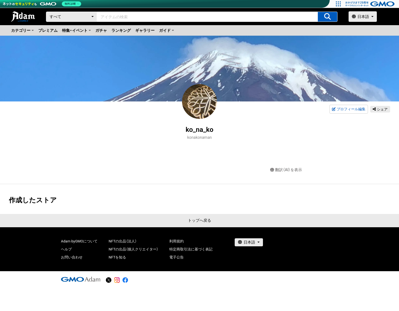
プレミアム (48, 30)
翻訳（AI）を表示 (286, 170)
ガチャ (101, 30)
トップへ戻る (199, 220)
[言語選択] (363, 16)
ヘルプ (66, 249)
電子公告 (176, 257)
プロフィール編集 (348, 109)
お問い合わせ (72, 257)
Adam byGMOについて (79, 241)
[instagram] (117, 280)
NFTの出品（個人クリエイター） (133, 249)
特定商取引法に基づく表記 (191, 249)
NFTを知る (117, 257)
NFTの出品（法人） (123, 241)
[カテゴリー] (71, 17)
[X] (108, 280)
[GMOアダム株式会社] (80, 279)
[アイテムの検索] (327, 17)
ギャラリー (145, 30)
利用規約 (176, 241)
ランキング (121, 30)
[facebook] (125, 280)
